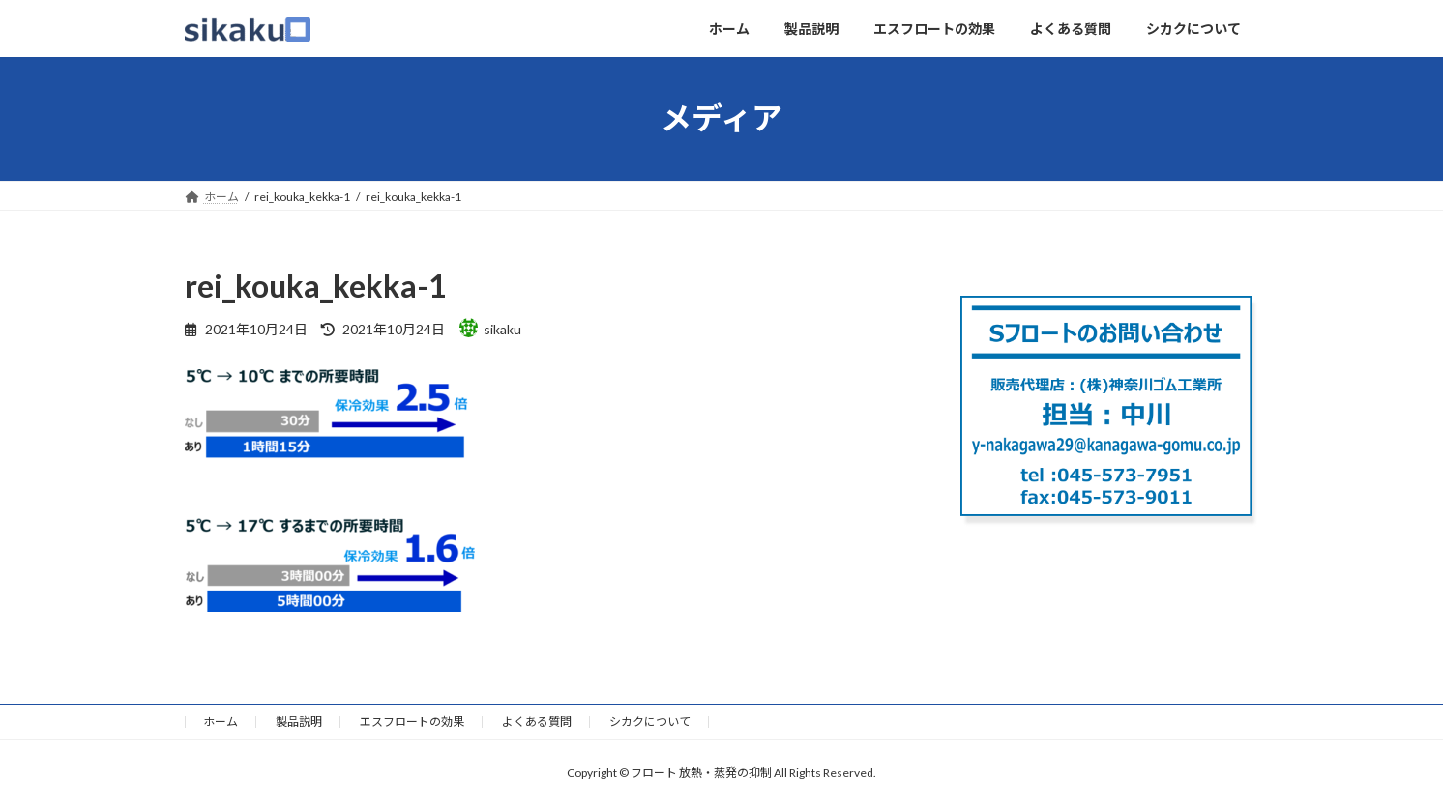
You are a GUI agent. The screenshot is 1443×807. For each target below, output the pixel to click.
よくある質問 (537, 721)
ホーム (220, 721)
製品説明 (299, 721)
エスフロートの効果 (412, 721)
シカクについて (650, 721)
